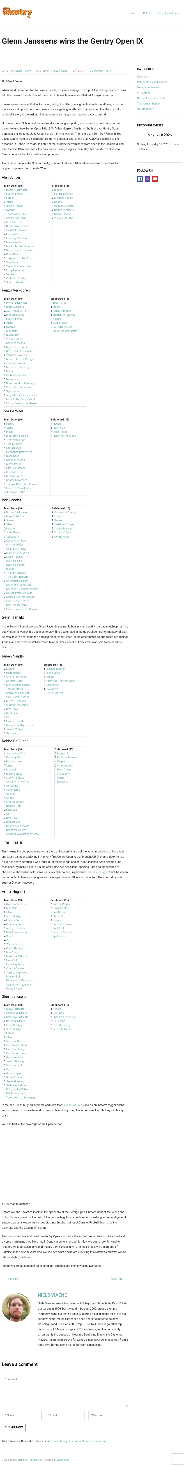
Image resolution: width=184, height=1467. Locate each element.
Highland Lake (14, 762)
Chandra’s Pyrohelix (64, 1017)
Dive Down (12, 709)
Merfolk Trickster (16, 701)
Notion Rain (13, 379)
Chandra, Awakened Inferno (22, 834)
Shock (10, 798)
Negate (58, 202)
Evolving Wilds (14, 194)
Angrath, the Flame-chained (22, 395)
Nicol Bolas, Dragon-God (20, 399)
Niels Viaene (59, 71)
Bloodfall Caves (15, 315)
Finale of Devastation (18, 488)
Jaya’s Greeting (15, 1082)
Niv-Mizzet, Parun (16, 932)
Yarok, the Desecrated (19, 266)
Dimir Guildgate (15, 307)
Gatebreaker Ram (16, 1045)
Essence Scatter (15, 565)
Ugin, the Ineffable (17, 605)
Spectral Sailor (14, 681)
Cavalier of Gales (16, 1053)
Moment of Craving (17, 367)
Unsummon (52, 685)
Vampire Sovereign (17, 355)
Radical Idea (13, 822)
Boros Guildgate (15, 1021)
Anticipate (12, 786)
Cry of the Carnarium (18, 387)
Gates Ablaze (14, 1077)
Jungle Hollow (14, 206)
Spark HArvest (14, 283)
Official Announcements (151, 98)
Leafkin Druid (13, 234)
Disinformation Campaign (21, 383)
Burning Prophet (62, 904)
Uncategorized (145, 109)
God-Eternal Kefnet (17, 601)
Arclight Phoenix (15, 928)
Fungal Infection (15, 270)
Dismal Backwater (16, 190)
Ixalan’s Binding (15, 1061)
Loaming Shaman (16, 238)
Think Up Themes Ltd (30, 1460)
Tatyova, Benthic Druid (19, 258)
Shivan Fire (59, 916)
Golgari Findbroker (16, 230)
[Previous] (141, 135)
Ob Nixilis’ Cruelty (16, 279)
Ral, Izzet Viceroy (16, 830)
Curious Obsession (17, 705)
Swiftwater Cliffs (16, 311)
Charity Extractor (63, 529)
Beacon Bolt (13, 806)
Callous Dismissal (16, 541)
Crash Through (15, 948)
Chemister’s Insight (17, 581)
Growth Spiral (14, 1073)
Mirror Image (13, 464)
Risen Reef (12, 254)
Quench (10, 794)
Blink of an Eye (15, 545)
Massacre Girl (14, 242)
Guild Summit (14, 1065)
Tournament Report (101, 71)
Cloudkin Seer (14, 222)
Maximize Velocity (16, 957)
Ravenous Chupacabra (19, 250)
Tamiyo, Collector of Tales (21, 484)
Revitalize (62, 782)
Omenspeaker (65, 766)
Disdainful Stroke (64, 525)
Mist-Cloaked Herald (18, 685)
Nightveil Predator (16, 347)
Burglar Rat (12, 335)
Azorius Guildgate (16, 1013)
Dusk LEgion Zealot (17, 226)
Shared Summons (16, 480)
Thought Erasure (16, 363)
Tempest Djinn (14, 689)
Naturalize (59, 428)
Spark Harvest (62, 214)
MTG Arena (143, 93)
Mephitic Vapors (63, 198)
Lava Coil (11, 810)
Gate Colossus (14, 1057)
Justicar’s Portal (15, 492)
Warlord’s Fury (14, 944)
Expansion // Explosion (19, 981)
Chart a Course (15, 802)
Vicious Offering (63, 218)
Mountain (11, 331)
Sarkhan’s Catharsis (17, 1086)
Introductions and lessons (152, 82)
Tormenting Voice (16, 973)
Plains (9, 432)
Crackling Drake (15, 778)
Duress (58, 190)
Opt (8, 717)
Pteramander (14, 673)
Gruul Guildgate (15, 1025)
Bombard (62, 754)
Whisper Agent (14, 339)
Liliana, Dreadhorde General (22, 404)
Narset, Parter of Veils (19, 593)
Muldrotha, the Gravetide (20, 246)
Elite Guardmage (16, 468)
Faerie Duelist (53, 673)
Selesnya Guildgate (17, 1017)
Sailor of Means (15, 343)
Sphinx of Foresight (17, 693)
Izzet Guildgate (15, 916)
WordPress (63, 1460)
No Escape (59, 1021)
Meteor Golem (14, 476)
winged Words (14, 729)
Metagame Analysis (148, 87)
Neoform (11, 274)
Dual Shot (58, 928)
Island (9, 202)
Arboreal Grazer (15, 1041)
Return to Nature (64, 210)
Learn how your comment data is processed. (80, 1441)
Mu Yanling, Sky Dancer (19, 725)
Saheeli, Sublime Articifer (21, 597)
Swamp (10, 210)
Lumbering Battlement (19, 452)
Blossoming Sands (17, 436)
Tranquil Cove (14, 444)
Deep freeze (64, 770)
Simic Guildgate (15, 1009)
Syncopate (12, 391)
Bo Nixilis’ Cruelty (62, 327)
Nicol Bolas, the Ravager (20, 359)
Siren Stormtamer (16, 677)
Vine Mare (12, 262)
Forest (10, 198)
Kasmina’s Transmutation (60, 681)
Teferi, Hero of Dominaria (21, 1098)
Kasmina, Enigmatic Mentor (22, 589)
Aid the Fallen (14, 561)
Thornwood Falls (16, 214)
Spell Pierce (59, 303)
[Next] (177, 135)
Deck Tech (143, 77)
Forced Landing (61, 1025)
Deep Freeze (60, 323)
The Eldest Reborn (17, 577)
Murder (10, 371)
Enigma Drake (14, 774)
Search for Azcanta (17, 826)
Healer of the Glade (64, 436)
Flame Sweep (14, 989)
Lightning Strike (15, 964)
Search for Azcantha (18, 985)
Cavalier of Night (16, 218)
